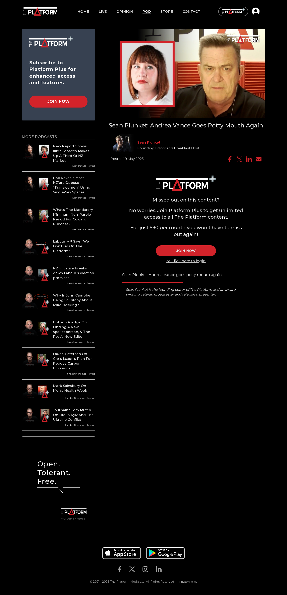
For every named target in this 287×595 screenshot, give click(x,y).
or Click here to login (186, 260)
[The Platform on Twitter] (132, 569)
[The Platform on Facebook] (119, 569)
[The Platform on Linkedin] (159, 569)
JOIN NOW (186, 251)
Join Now (58, 101)
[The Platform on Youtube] (169, 569)
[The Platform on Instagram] (145, 569)
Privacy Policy (188, 581)
